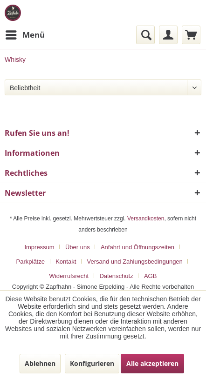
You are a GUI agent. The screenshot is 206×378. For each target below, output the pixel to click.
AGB (150, 275)
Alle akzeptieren (152, 363)
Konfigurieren (92, 363)
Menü (25, 33)
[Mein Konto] (168, 35)
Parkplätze (30, 261)
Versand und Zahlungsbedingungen (135, 261)
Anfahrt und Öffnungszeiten (137, 247)
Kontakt (65, 261)
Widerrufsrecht (69, 275)
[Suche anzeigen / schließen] (145, 35)
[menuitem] (24, 35)
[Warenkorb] (191, 35)
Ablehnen (40, 363)
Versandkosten (145, 218)
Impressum (39, 247)
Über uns (77, 247)
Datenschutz (116, 275)
